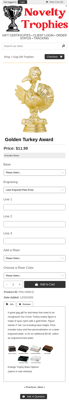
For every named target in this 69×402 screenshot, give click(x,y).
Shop (7, 56)
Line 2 (7, 216)
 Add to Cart (45, 284)
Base (7, 164)
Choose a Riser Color (18, 267)
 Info (9, 304)
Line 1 (7, 199)
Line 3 (7, 233)
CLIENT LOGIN (43, 35)
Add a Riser (11, 250)
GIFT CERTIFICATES (16, 35)
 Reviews (25, 304)
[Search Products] (34, 46)
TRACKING (41, 38)
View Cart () (54, 2)
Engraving (10, 182)
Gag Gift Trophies (23, 56)
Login (22, 2)
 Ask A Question (33, 396)
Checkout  (54, 56)
